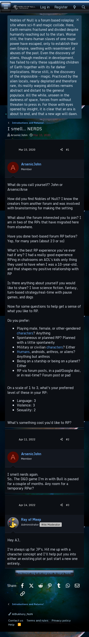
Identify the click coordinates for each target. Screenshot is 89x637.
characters (25, 333)
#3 (67, 505)
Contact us (15, 620)
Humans (23, 351)
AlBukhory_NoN (20, 614)
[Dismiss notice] (77, 20)
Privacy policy (61, 620)
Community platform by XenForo (43, 633)
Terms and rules (37, 620)
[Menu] (6, 7)
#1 (67, 149)
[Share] (61, 149)
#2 (67, 439)
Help (11, 624)
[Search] (83, 7)
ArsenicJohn (19, 135)
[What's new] (74, 7)
